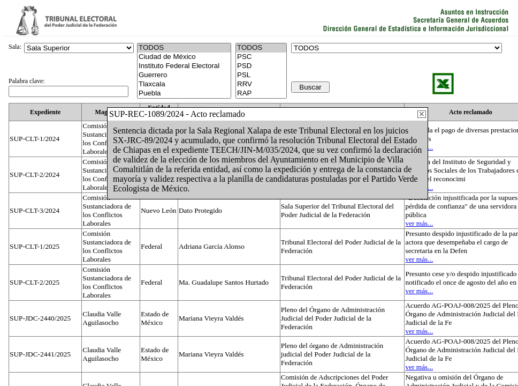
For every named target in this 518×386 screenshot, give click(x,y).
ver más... (419, 223)
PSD (261, 66)
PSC (261, 57)
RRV (261, 84)
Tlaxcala (184, 84)
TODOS (261, 48)
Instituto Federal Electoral (184, 66)
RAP (261, 93)
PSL (261, 75)
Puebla (184, 93)
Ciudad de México (184, 57)
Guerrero (184, 75)
